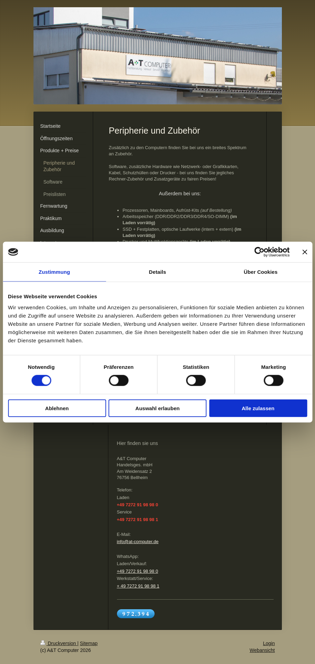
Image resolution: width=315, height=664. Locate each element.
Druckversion (58, 643)
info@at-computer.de (138, 541)
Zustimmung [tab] (54, 272)
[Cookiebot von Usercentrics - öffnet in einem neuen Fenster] (259, 252)
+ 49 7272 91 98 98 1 (138, 586)
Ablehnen (57, 408)
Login (269, 643)
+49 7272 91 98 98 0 (137, 571)
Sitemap (89, 643)
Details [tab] (157, 272)
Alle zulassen (258, 408)
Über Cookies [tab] (261, 272)
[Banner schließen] (304, 252)
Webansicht (262, 650)
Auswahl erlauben (157, 408)
